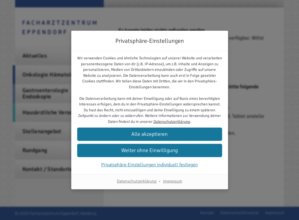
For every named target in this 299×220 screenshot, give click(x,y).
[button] (149, 134)
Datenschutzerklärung (171, 121)
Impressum (172, 181)
